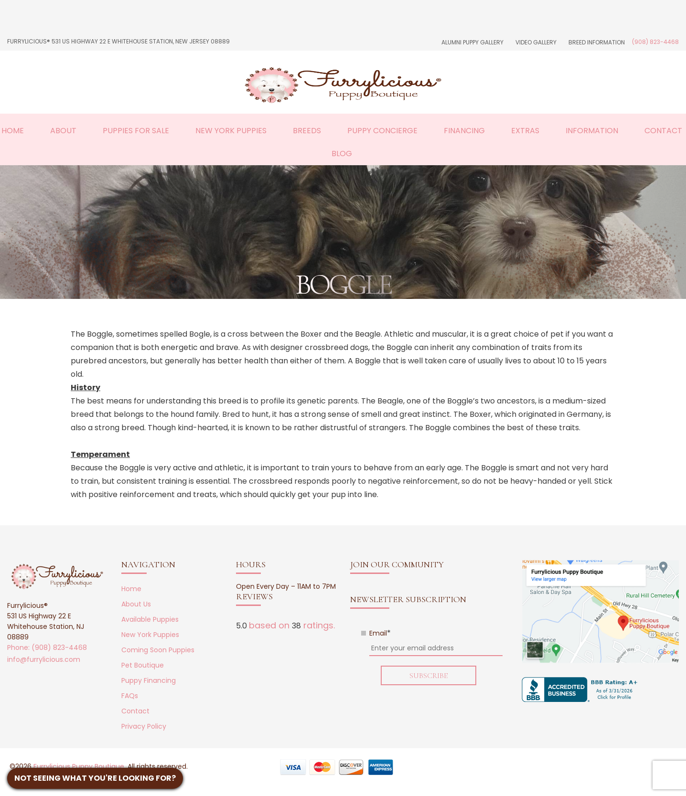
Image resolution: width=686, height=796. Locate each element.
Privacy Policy (143, 726)
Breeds (307, 130)
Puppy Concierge (382, 130)
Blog (342, 153)
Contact (663, 130)
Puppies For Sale (136, 130)
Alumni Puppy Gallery (472, 42)
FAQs (129, 695)
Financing (464, 130)
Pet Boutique (142, 665)
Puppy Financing (148, 680)
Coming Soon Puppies (157, 650)
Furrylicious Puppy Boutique (78, 766)
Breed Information (596, 42)
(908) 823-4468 (655, 42)
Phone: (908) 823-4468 (47, 647)
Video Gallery (536, 42)
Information (592, 130)
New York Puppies (231, 130)
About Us (136, 604)
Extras (525, 130)
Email (380, 633)
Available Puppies (150, 619)
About (63, 130)
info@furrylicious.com (43, 659)
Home (12, 130)
